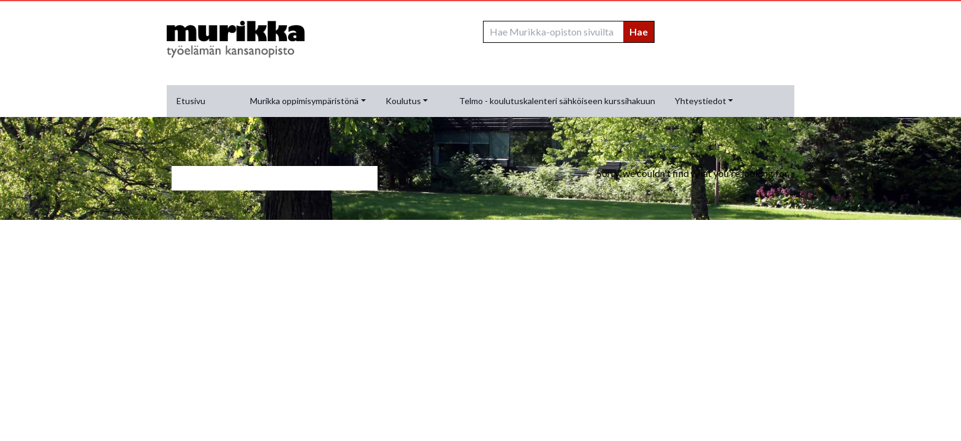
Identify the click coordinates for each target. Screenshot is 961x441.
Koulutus (403, 101)
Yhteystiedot (700, 101)
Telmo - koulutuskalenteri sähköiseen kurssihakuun (557, 101)
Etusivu (191, 101)
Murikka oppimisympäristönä (304, 101)
